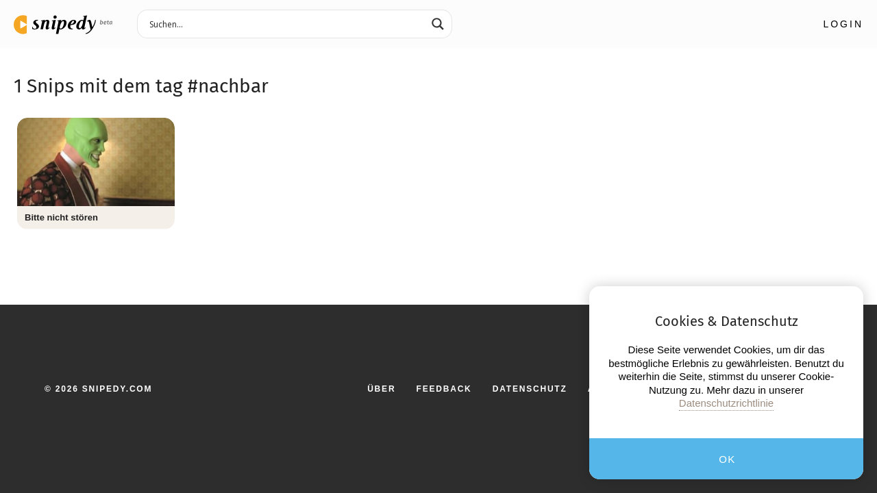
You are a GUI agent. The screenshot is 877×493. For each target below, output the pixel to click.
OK (727, 459)
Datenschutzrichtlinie (726, 403)
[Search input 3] (285, 23)
